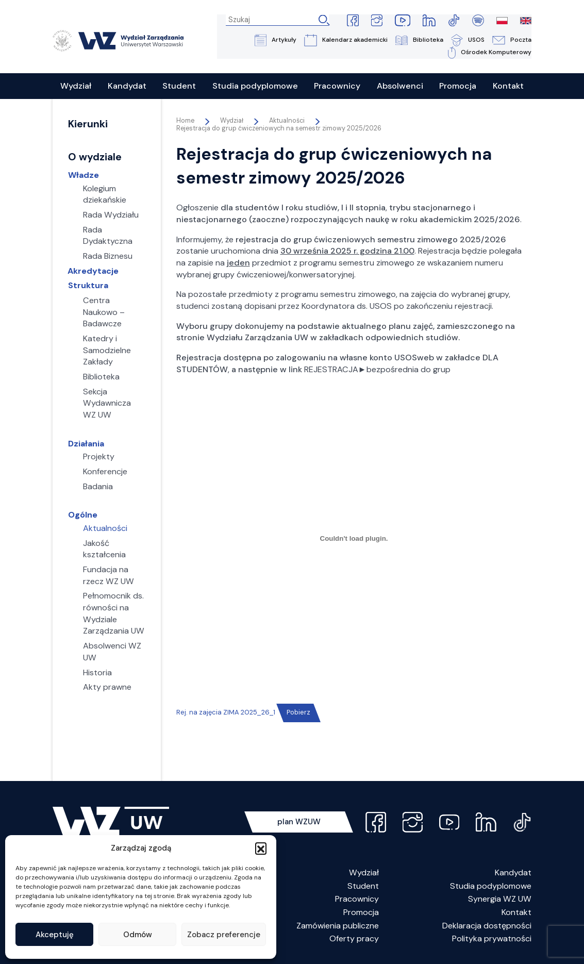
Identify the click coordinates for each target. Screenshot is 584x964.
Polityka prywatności (491, 939)
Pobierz (298, 713)
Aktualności (287, 121)
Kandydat (513, 873)
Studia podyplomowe (490, 886)
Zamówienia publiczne (337, 926)
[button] (261, 848)
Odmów (137, 934)
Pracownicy (357, 899)
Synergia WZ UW (499, 899)
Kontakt (516, 912)
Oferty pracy (354, 939)
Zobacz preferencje (223, 934)
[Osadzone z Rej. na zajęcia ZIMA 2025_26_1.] (354, 539)
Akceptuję (55, 934)
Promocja (361, 912)
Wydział (364, 873)
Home (185, 121)
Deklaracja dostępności (486, 926)
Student (363, 886)
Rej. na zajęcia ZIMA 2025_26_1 (225, 713)
